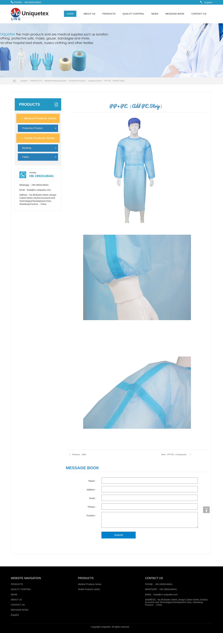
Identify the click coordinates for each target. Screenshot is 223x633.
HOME (70, 13)
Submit (118, 535)
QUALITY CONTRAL (133, 13)
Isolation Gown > (95, 81)
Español (208, 2)
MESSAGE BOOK (174, 13)
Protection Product (39, 128)
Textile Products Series (38, 138)
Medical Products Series (38, 118)
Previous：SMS (79, 454)
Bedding (39, 148)
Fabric (39, 157)
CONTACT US (198, 13)
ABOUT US (89, 13)
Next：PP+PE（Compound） (174, 454)
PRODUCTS (108, 13)
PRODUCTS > (36, 81)
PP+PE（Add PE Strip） (115, 81)
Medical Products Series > (56, 81)
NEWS (154, 13)
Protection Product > (78, 81)
